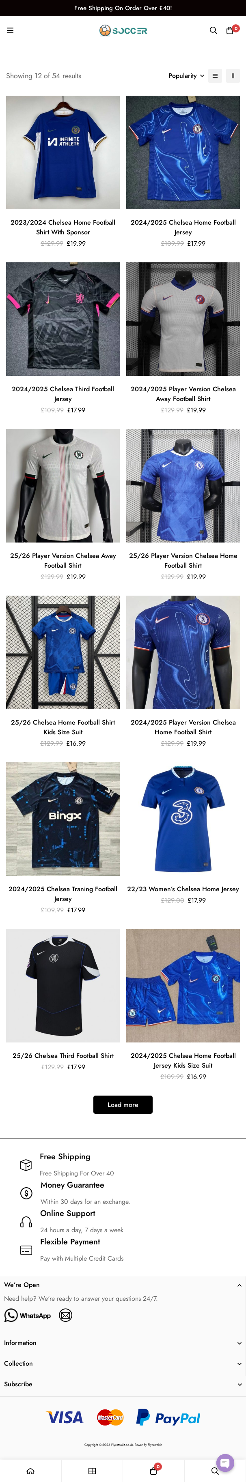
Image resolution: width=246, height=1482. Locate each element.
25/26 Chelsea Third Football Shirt (63, 1055)
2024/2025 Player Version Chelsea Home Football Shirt (183, 727)
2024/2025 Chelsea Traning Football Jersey (63, 893)
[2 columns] (233, 76)
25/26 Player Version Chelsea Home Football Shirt (183, 560)
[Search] (213, 30)
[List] (215, 76)
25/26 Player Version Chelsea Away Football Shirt (63, 560)
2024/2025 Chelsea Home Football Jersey (183, 227)
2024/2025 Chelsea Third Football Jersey (63, 393)
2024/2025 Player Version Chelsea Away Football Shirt (183, 393)
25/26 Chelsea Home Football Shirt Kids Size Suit (63, 727)
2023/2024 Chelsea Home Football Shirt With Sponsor (63, 227)
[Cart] (230, 30)
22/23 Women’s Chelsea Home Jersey (183, 889)
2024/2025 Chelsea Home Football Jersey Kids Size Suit (183, 1060)
